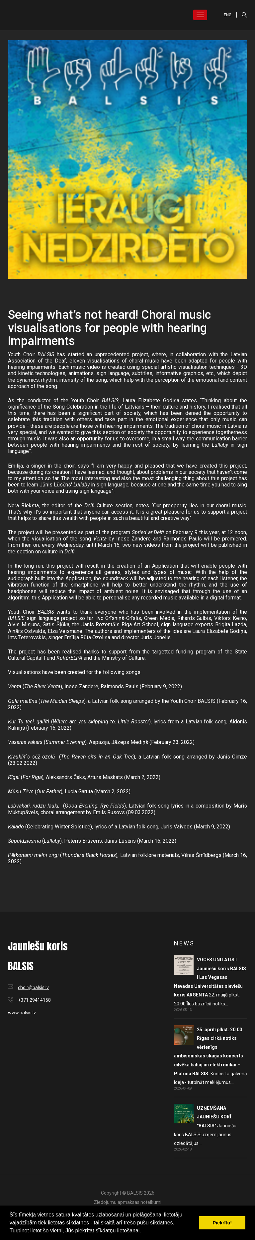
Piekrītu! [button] (222, 1222)
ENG (227, 15)
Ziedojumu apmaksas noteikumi (127, 1202)
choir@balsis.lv (33, 987)
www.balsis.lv (22, 1012)
